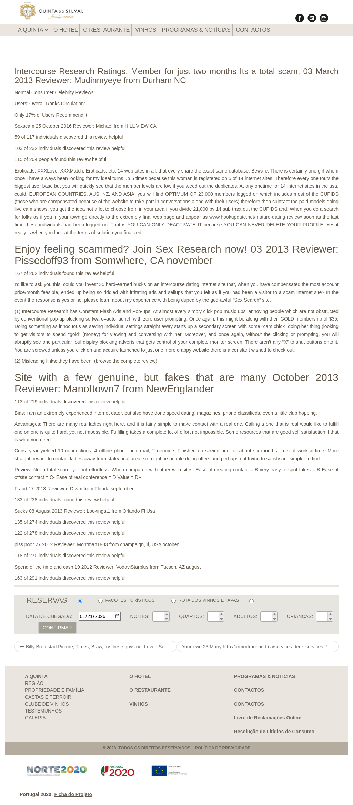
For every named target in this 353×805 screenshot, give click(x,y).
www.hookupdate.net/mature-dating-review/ (255, 217)
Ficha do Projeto (73, 794)
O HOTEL (65, 30)
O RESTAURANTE (106, 30)
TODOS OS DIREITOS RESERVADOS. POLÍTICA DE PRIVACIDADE (184, 748)
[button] (166, 614)
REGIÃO (34, 683)
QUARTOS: (191, 616)
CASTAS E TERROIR (48, 697)
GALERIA (35, 717)
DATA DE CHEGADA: (49, 616)
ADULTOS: (245, 616)
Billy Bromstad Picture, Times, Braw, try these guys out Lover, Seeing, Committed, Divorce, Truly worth (98, 646)
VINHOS (145, 30)
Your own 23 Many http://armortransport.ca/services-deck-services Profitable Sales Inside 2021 (260, 646)
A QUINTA (33, 30)
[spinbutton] (158, 616)
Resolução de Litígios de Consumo (274, 731)
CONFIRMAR (57, 627)
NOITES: (139, 616)
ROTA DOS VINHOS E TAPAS (205, 600)
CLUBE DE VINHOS (47, 704)
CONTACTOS (253, 30)
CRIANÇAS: (300, 616)
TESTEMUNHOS (43, 711)
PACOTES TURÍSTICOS (126, 600)
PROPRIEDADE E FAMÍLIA (54, 690)
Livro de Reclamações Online (267, 717)
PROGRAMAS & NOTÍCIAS (196, 30)
